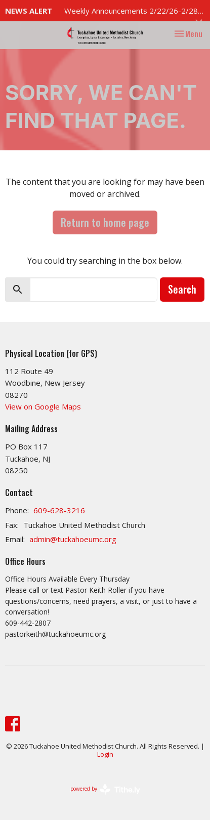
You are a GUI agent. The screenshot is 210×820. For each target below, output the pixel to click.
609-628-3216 (59, 510)
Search (182, 289)
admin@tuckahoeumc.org (72, 539)
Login (105, 754)
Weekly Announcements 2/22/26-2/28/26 (137, 11)
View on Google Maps (43, 406)
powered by (105, 789)
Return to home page (105, 222)
